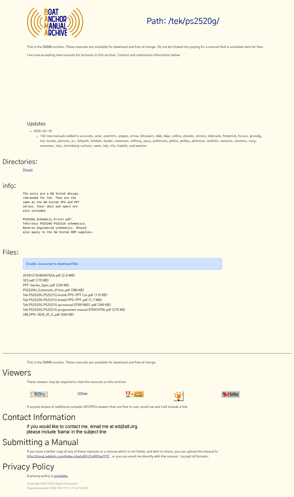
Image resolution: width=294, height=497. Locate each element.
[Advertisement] (147, 89)
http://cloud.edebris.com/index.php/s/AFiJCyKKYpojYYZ (68, 456)
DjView (82, 393)
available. (61, 476)
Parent (28, 170)
